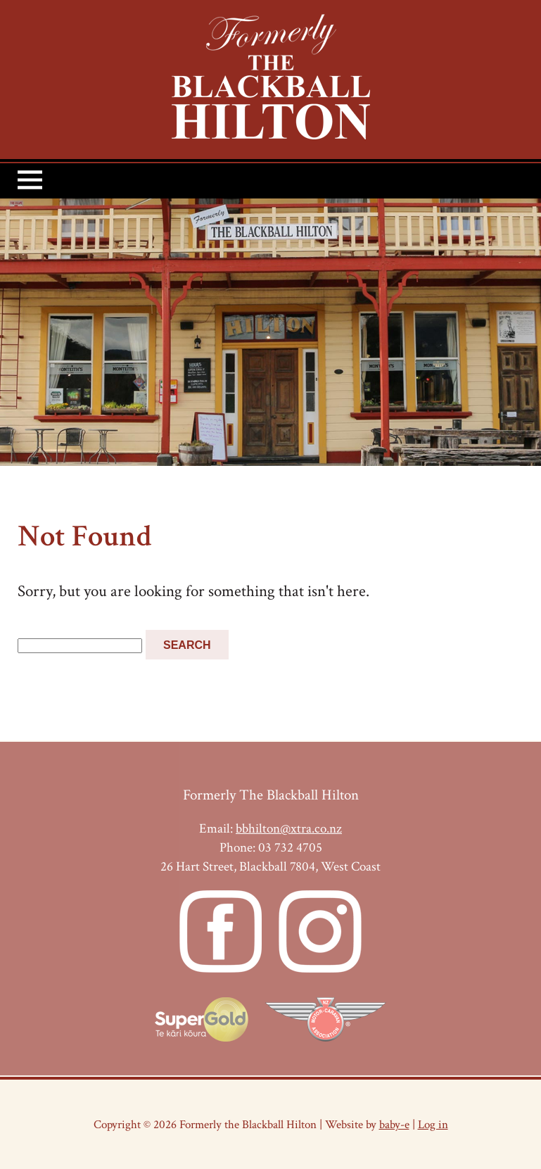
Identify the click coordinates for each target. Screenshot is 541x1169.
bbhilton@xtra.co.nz (289, 829)
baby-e (394, 1124)
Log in (433, 1124)
